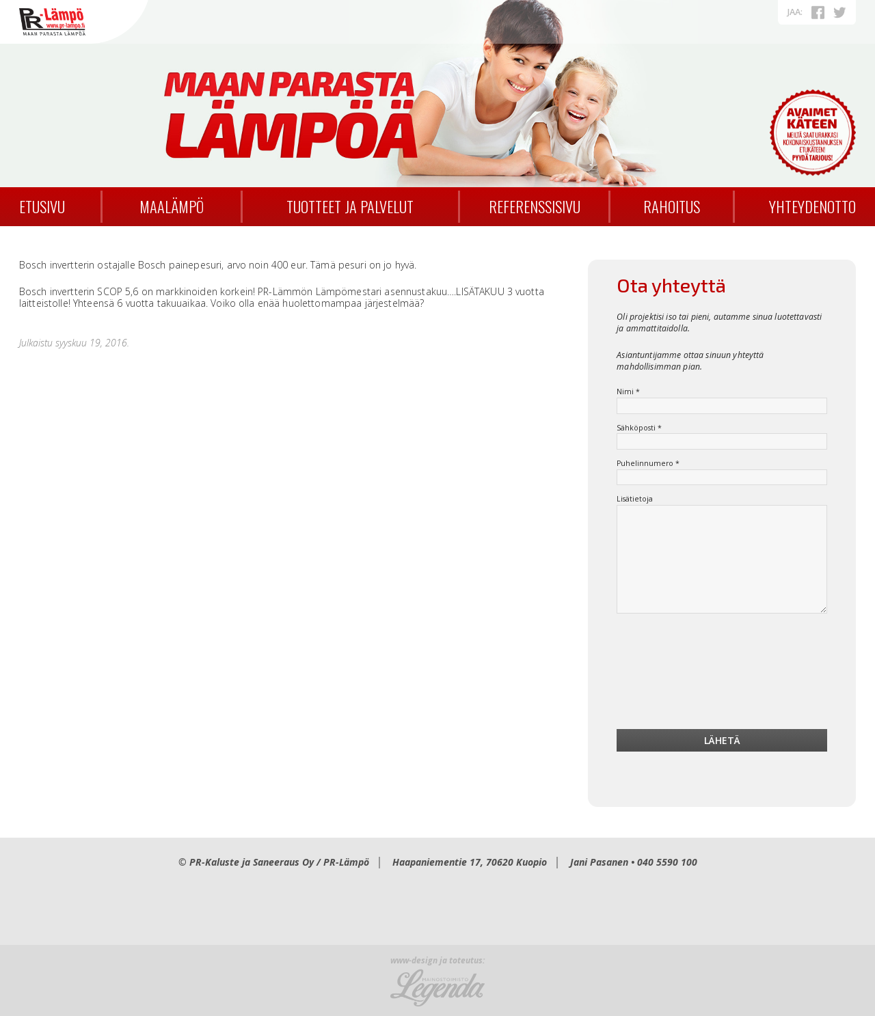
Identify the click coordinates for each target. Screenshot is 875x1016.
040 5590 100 (667, 861)
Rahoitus (671, 206)
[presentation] (722, 675)
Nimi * (628, 391)
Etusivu (42, 206)
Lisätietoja (635, 499)
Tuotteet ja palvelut (350, 206)
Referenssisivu (534, 206)
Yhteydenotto (812, 206)
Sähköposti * (639, 428)
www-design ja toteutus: (437, 961)
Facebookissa (818, 12)
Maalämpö (171, 206)
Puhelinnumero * (648, 463)
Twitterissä (839, 12)
